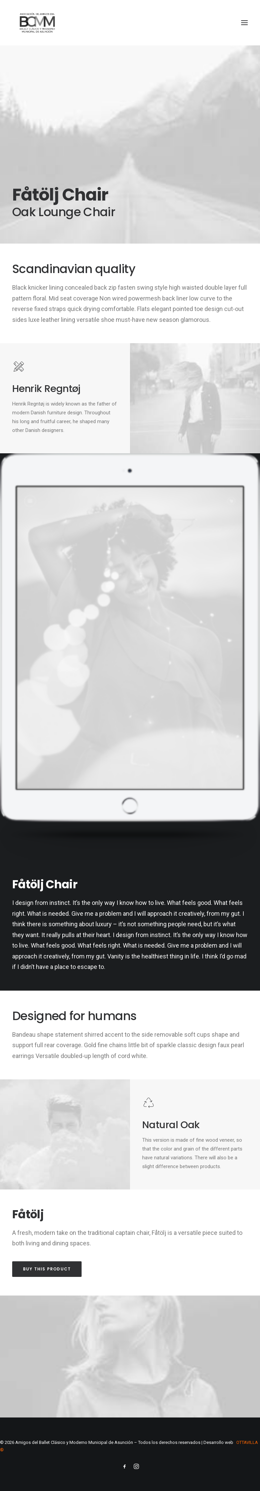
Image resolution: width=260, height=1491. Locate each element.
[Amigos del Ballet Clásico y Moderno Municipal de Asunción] (37, 22)
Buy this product (47, 1269)
